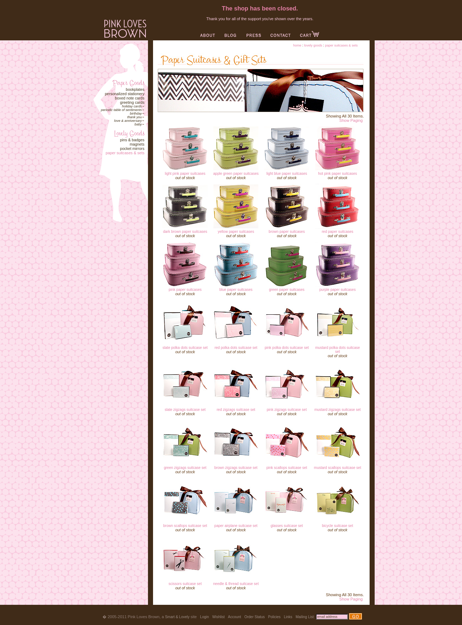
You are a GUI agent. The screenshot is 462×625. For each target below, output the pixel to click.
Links (288, 617)
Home (297, 45)
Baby (138, 124)
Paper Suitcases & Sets (125, 153)
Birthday (136, 113)
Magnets (137, 144)
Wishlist (218, 617)
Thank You (134, 117)
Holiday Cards (132, 106)
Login (204, 617)
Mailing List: (305, 617)
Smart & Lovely (177, 617)
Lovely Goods (313, 45)
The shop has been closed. (260, 8)
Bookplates (135, 89)
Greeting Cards (132, 102)
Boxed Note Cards (129, 98)
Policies (274, 617)
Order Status (254, 617)
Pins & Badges (132, 140)
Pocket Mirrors (132, 148)
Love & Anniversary (128, 121)
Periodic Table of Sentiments (121, 110)
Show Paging (351, 120)
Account (234, 617)
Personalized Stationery (124, 94)
